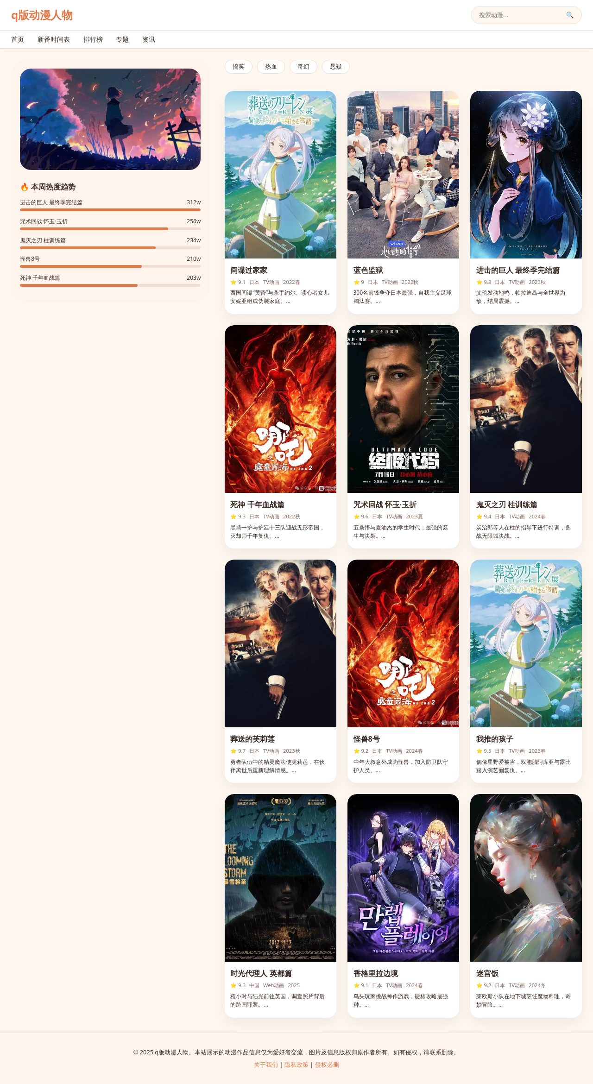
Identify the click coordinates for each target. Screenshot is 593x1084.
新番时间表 (54, 39)
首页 (17, 39)
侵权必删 (327, 1064)
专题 (122, 39)
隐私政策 (296, 1064)
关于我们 (266, 1064)
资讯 (148, 39)
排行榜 (93, 39)
